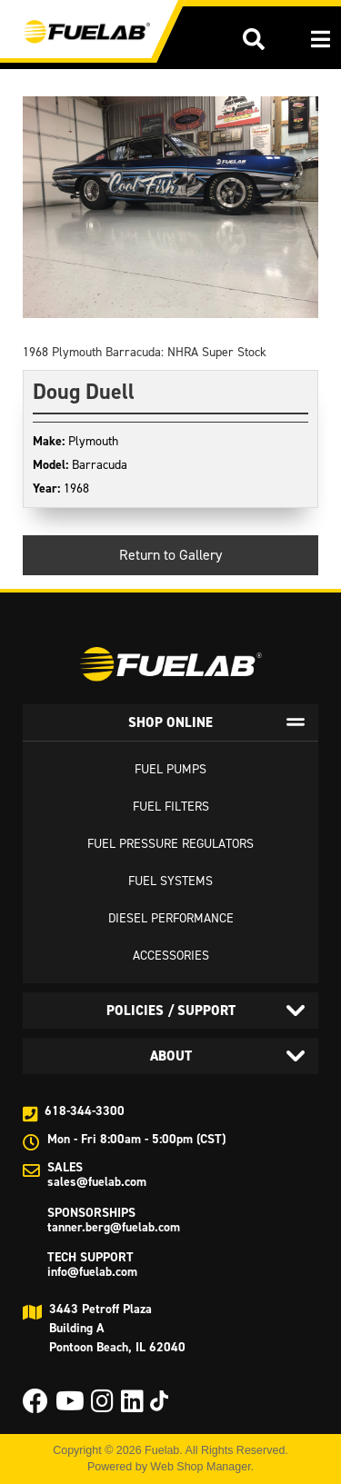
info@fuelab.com (92, 1271)
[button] (253, 39)
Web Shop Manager (200, 1466)
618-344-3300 (85, 1111)
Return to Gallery (170, 554)
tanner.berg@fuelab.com (113, 1227)
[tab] (170, 722)
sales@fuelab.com (96, 1181)
